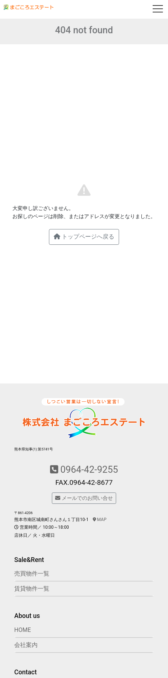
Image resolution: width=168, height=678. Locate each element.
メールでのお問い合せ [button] (83, 498)
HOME (22, 629)
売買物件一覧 (31, 573)
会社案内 (26, 644)
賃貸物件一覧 (31, 588)
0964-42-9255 (84, 469)
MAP (100, 519)
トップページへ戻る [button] (84, 236)
